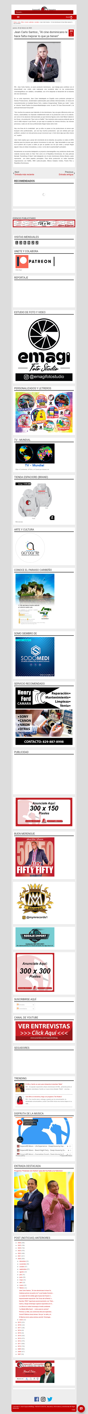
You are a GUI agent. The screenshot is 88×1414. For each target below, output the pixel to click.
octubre (22, 1267)
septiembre (23, 1269)
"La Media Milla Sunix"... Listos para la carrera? (34, 1309)
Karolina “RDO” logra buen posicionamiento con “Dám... (36, 1301)
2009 (19, 1349)
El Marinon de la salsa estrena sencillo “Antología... (35, 1317)
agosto (21, 1272)
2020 (19, 1259)
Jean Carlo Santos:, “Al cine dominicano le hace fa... (35, 1290)
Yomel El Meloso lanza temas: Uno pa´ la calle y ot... (35, 1314)
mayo (21, 1280)
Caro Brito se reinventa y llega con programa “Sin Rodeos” (44, 1097)
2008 (19, 1351)
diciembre (22, 1261)
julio (20, 1275)
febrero (21, 1288)
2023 (19, 1251)
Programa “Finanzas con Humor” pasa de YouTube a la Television (38, 1171)
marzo (21, 1285)
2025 (19, 1245)
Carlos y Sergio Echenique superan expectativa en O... (36, 1304)
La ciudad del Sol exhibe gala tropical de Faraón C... (35, 1296)
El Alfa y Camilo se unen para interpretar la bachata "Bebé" (44, 1084)
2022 (19, 1253)
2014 (19, 1335)
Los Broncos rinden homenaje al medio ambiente (34, 1306)
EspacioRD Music (20, 1158)
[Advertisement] (44, 774)
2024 (19, 1248)
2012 (19, 1341)
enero (21, 1320)
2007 (19, 1354)
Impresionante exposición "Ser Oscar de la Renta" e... (35, 1298)
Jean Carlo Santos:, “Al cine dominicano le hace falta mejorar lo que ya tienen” (40, 34)
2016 (19, 1330)
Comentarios (22, 1008)
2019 (19, 1322)
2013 (19, 1338)
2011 (19, 1343)
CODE (73, 1410)
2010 (19, 1346)
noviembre (22, 1264)
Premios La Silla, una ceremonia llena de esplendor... (35, 1312)
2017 (19, 1328)
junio (21, 1277)
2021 (19, 1256)
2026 (19, 1243)
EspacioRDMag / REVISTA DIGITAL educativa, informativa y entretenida (46, 1406)
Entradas (21, 1004)
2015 (19, 1333)
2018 (19, 1325)
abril (21, 1282)
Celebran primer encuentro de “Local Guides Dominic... (36, 1293)
